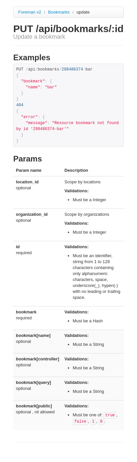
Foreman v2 (29, 12)
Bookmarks (59, 12)
